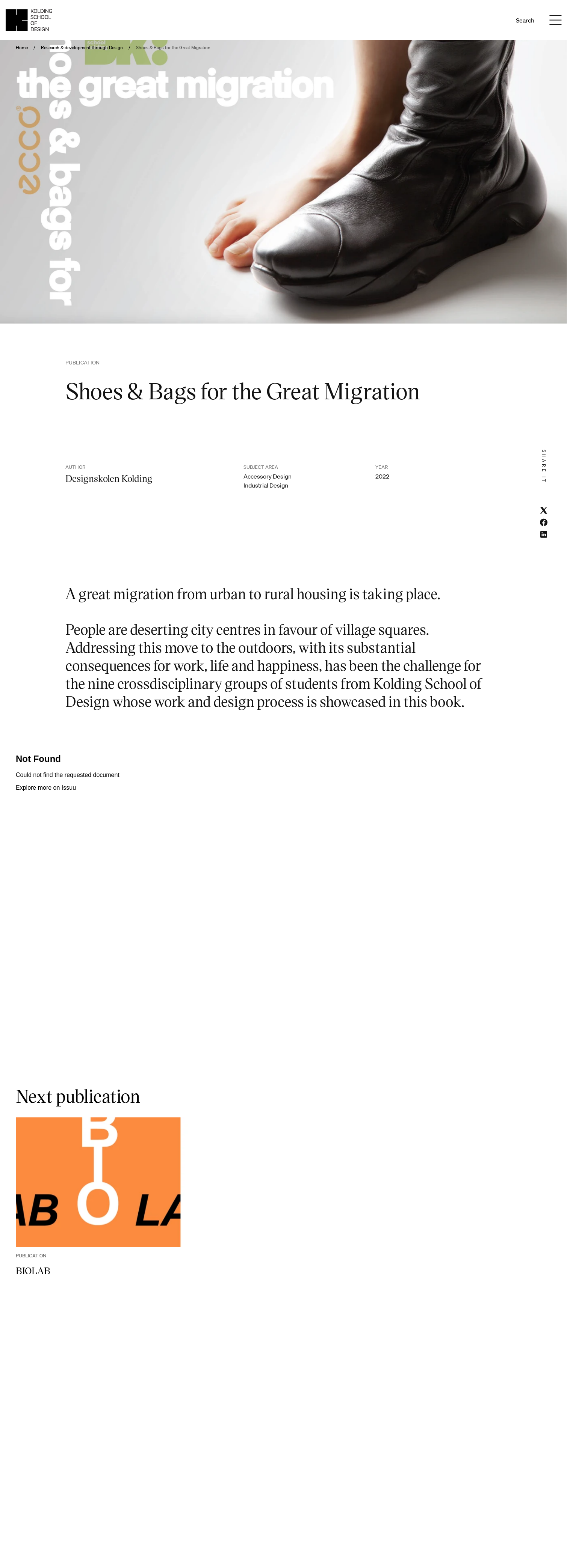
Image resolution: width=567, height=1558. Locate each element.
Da (487, 20)
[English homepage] (29, 20)
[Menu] (555, 20)
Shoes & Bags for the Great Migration (173, 47)
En (497, 20)
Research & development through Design (82, 47)
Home (22, 47)
